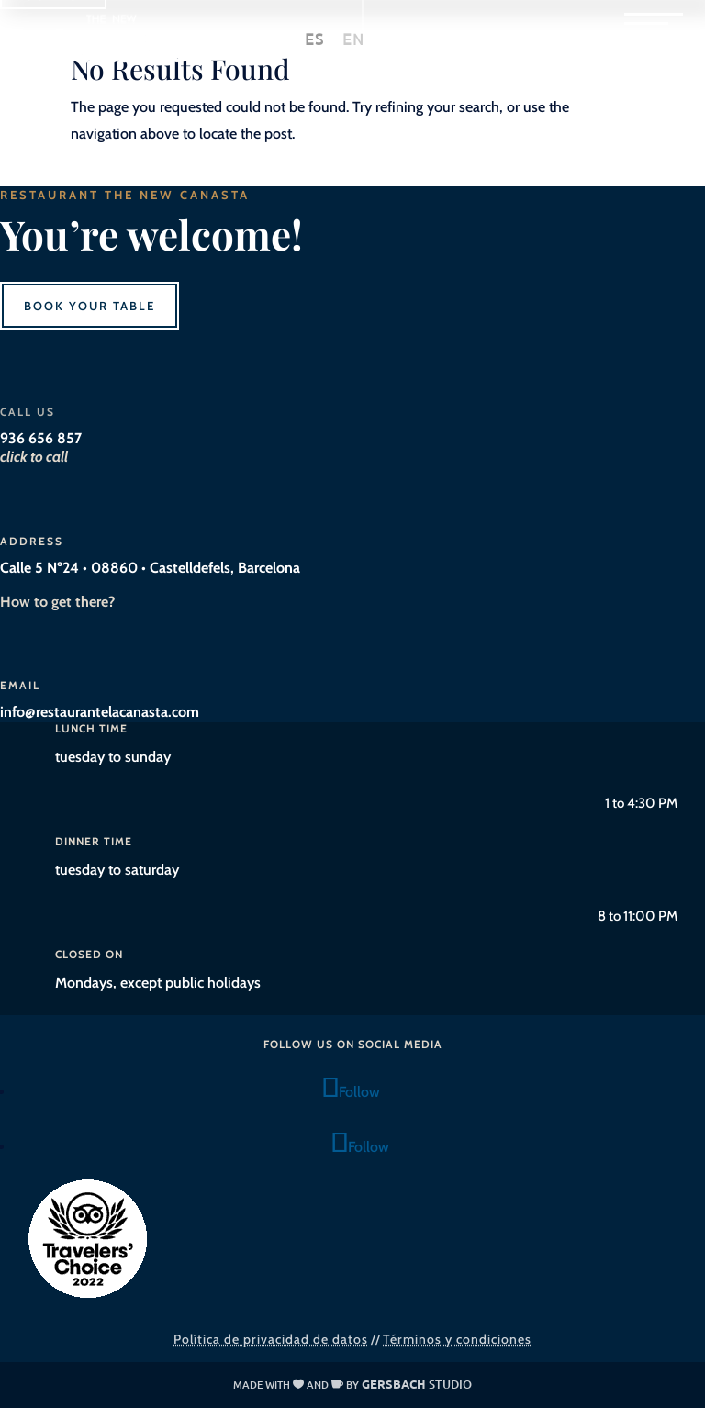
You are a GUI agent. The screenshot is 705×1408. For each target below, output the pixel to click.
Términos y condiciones (457, 1339)
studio (417, 1384)
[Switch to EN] (353, 40)
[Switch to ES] (314, 40)
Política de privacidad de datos (270, 1339)
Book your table (89, 305)
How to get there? (57, 601)
